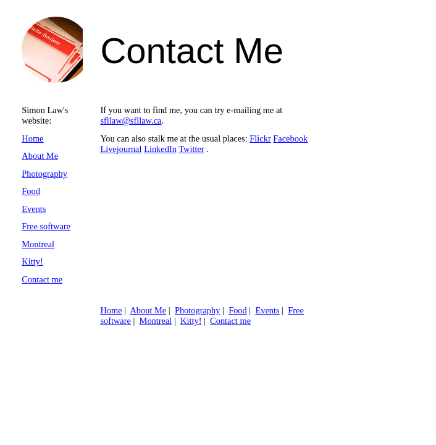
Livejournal (120, 149)
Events (34, 209)
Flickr (259, 138)
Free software (46, 226)
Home (32, 138)
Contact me (42, 279)
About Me (40, 156)
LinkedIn (160, 149)
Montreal (38, 244)
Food (31, 191)
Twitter (191, 149)
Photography (44, 174)
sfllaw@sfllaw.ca (130, 120)
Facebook (290, 138)
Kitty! (32, 261)
